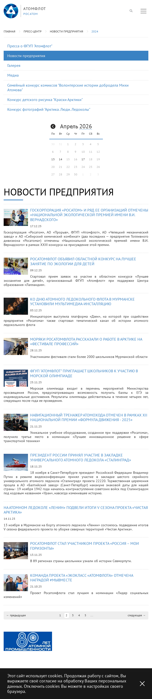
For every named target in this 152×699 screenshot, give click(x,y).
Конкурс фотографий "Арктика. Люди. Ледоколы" (48, 109)
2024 (94, 31)
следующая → (137, 619)
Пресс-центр (33, 31)
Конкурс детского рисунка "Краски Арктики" (45, 99)
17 (83, 159)
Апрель (69, 126)
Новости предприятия (66, 31)
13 (53, 159)
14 (60, 159)
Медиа (13, 75)
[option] (28, 645)
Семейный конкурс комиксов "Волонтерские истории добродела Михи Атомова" (68, 87)
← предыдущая (16, 619)
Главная (9, 31)
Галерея (13, 65)
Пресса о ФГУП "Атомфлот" (29, 45)
